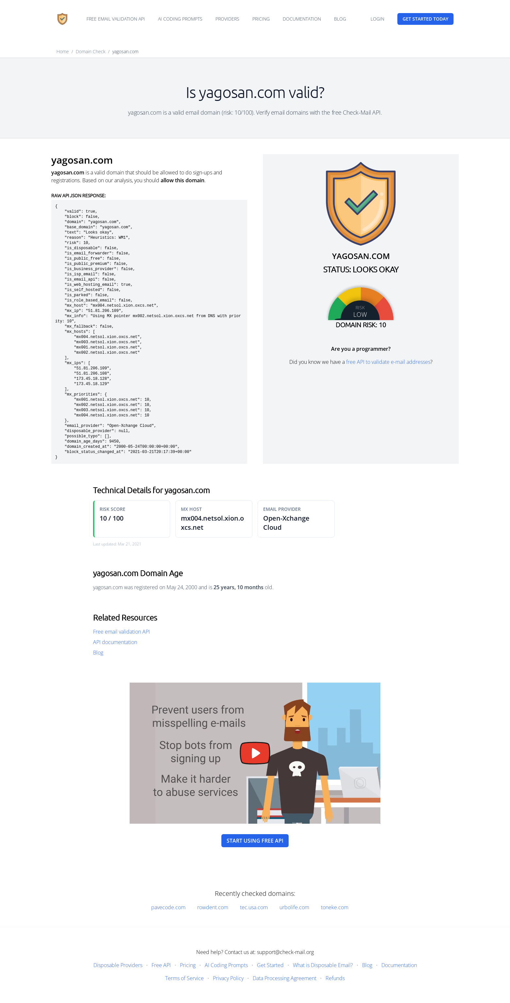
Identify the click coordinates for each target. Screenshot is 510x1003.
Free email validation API (116, 19)
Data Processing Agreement (284, 978)
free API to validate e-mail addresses (388, 361)
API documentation (115, 642)
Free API (161, 965)
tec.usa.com (254, 907)
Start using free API (255, 840)
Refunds (335, 978)
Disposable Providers (117, 965)
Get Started (270, 965)
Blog (340, 19)
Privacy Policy (228, 978)
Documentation (302, 19)
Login (377, 19)
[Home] (62, 19)
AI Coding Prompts (180, 19)
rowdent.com (212, 907)
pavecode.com (168, 907)
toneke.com (334, 907)
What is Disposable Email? (323, 965)
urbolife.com (294, 907)
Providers (227, 19)
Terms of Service (184, 978)
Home (62, 51)
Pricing (261, 19)
